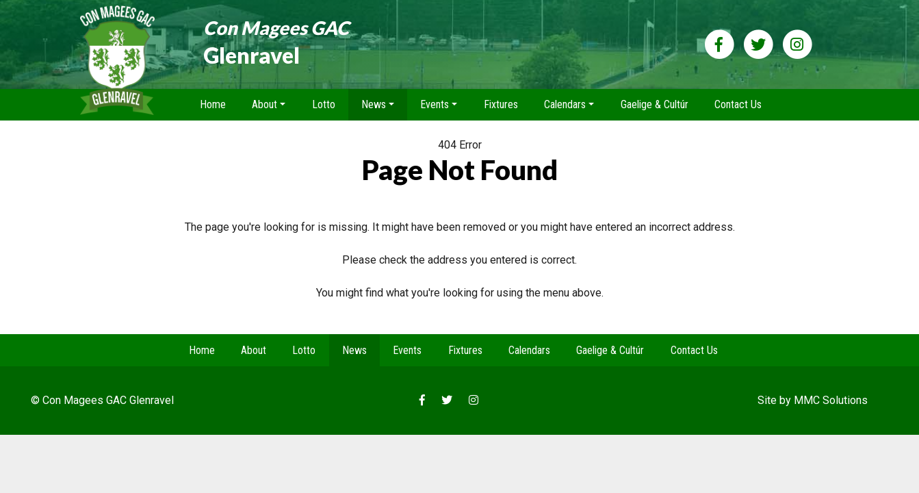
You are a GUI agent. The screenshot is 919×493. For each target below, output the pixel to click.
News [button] (373, 104)
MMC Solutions (831, 400)
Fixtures (501, 104)
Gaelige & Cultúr (654, 104)
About (253, 350)
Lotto (323, 104)
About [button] (264, 104)
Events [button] (434, 104)
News (354, 350)
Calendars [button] (565, 104)
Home (213, 104)
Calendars (529, 350)
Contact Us (738, 104)
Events (407, 350)
